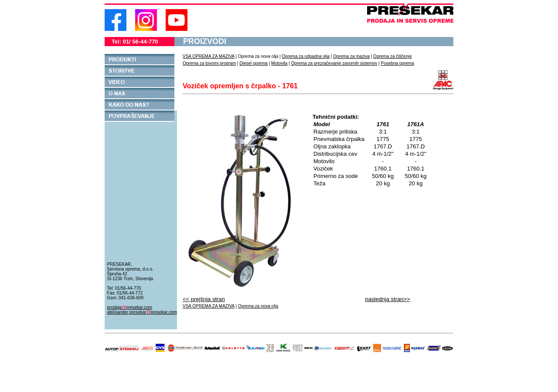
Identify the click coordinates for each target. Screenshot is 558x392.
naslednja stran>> (387, 299)
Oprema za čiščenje (392, 56)
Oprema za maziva (351, 56)
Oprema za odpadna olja (306, 56)
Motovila (279, 63)
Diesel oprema (253, 63)
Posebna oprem (396, 63)
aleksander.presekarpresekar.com (142, 312)
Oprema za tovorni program (209, 63)
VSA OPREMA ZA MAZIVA (209, 56)
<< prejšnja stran (204, 299)
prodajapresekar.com (130, 307)
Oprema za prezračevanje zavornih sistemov (334, 63)
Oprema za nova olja (258, 306)
